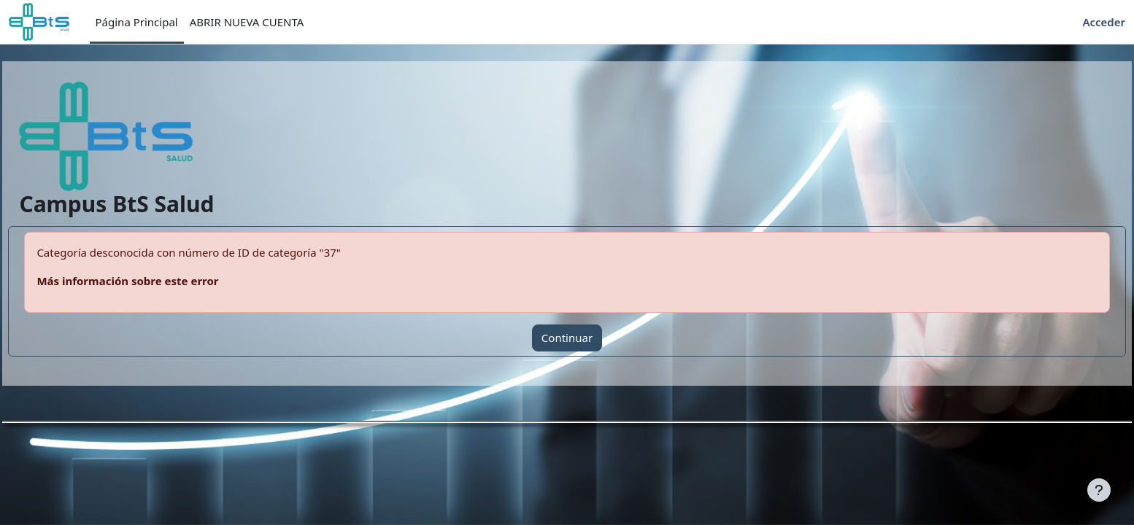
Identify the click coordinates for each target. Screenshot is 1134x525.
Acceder (1103, 22)
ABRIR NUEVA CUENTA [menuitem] (247, 22)
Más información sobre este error (160, 280)
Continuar (567, 337)
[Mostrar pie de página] (1099, 490)
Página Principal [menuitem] (137, 22)
